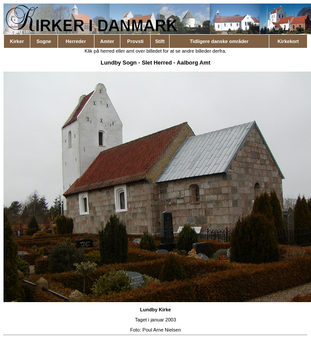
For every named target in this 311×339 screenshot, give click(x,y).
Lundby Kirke (155, 309)
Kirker (17, 41)
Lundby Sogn (119, 62)
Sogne (43, 41)
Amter (107, 41)
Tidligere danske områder (219, 41)
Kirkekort (288, 41)
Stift (159, 41)
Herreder (76, 41)
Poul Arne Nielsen (161, 329)
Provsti (135, 41)
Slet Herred (157, 62)
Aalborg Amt (193, 62)
